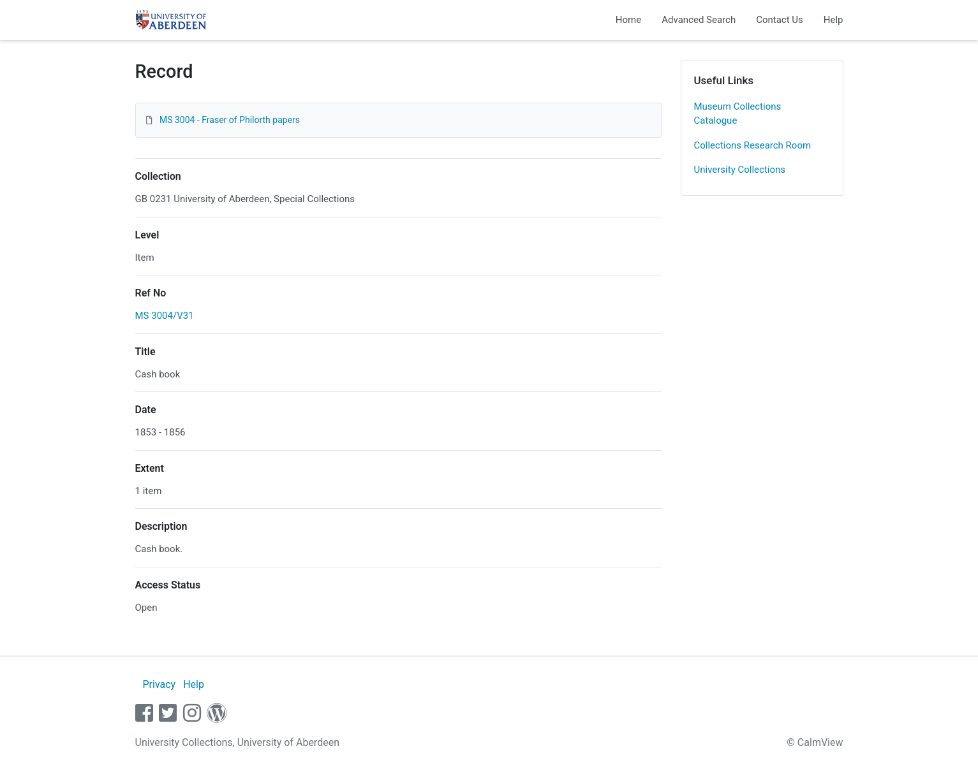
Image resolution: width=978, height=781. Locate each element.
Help (833, 20)
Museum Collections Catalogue (738, 114)
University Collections (740, 169)
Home (628, 20)
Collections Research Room (752, 145)
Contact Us (779, 20)
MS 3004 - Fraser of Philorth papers (229, 120)
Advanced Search (699, 20)
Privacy (158, 684)
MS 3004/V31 (164, 315)
